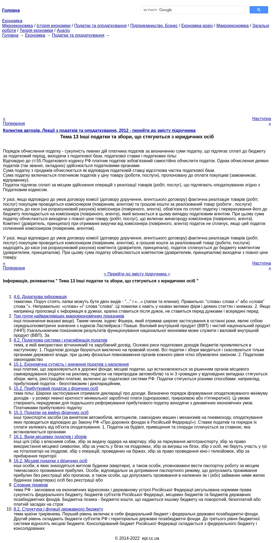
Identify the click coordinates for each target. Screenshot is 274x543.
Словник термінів (31, 485)
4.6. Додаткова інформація (40, 296)
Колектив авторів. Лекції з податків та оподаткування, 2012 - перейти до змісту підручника (99, 130)
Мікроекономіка (17, 25)
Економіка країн (197, 25)
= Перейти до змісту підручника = (137, 274)
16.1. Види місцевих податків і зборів (50, 436)
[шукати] (192, 10)
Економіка (12, 21)
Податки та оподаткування (100, 25)
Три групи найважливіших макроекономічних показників (69, 316)
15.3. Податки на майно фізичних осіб (51, 412)
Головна (10, 35)
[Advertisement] (137, 75)
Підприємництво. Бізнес (154, 25)
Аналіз (63, 30)
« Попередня (14, 121)
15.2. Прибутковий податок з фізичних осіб (56, 388)
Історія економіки (54, 25)
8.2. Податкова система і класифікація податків (60, 340)
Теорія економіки (36, 30)
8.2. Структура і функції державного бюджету (58, 509)
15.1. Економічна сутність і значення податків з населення (71, 364)
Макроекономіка (232, 25)
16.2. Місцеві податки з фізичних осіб (50, 461)
